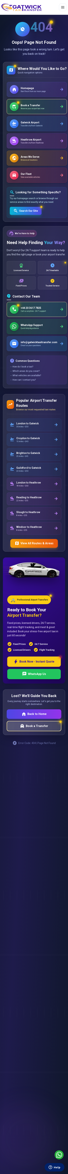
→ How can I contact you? (23, 380)
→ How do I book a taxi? (21, 366)
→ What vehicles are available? (25, 375)
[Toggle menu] (63, 7)
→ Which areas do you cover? (25, 371)
